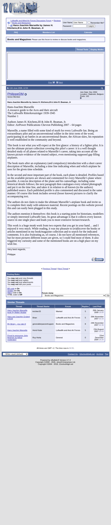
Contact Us (73, 354)
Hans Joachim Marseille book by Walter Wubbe (17, 311)
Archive (99, 354)
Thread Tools (82, 50)
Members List (49, 32)
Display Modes (97, 50)
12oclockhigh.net (87, 354)
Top (106, 354)
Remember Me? (96, 23)
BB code (11, 289)
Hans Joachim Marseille (17, 330)
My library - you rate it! (16, 324)
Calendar (88, 32)
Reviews (57, 21)
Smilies (10, 291)
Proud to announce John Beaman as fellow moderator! (17, 338)
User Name (68, 22)
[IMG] (9, 293)
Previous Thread (50, 269)
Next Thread (63, 269)
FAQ (16, 32)
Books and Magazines (21, 23)
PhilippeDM (15, 94)
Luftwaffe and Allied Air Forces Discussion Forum (31, 21)
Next (61, 82)
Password (67, 26)
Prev (50, 82)
